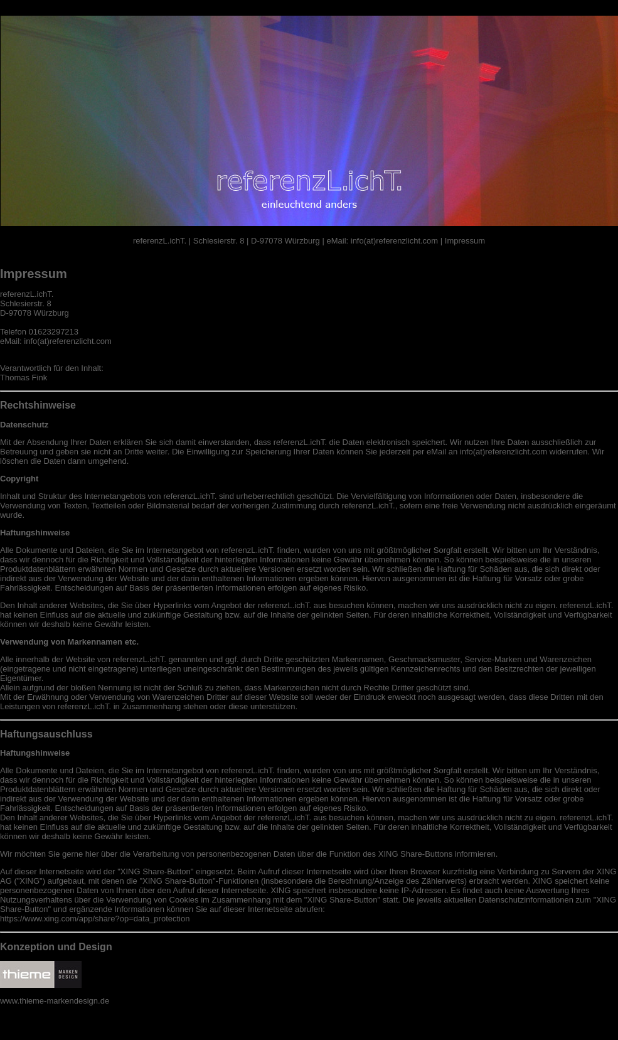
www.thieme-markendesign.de (54, 1000)
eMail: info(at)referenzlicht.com (381, 240)
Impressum (463, 240)
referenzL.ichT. (161, 240)
